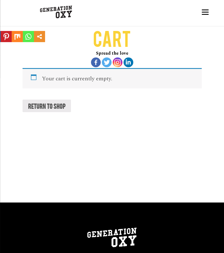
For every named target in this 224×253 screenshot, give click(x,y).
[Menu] (205, 12)
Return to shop (46, 106)
